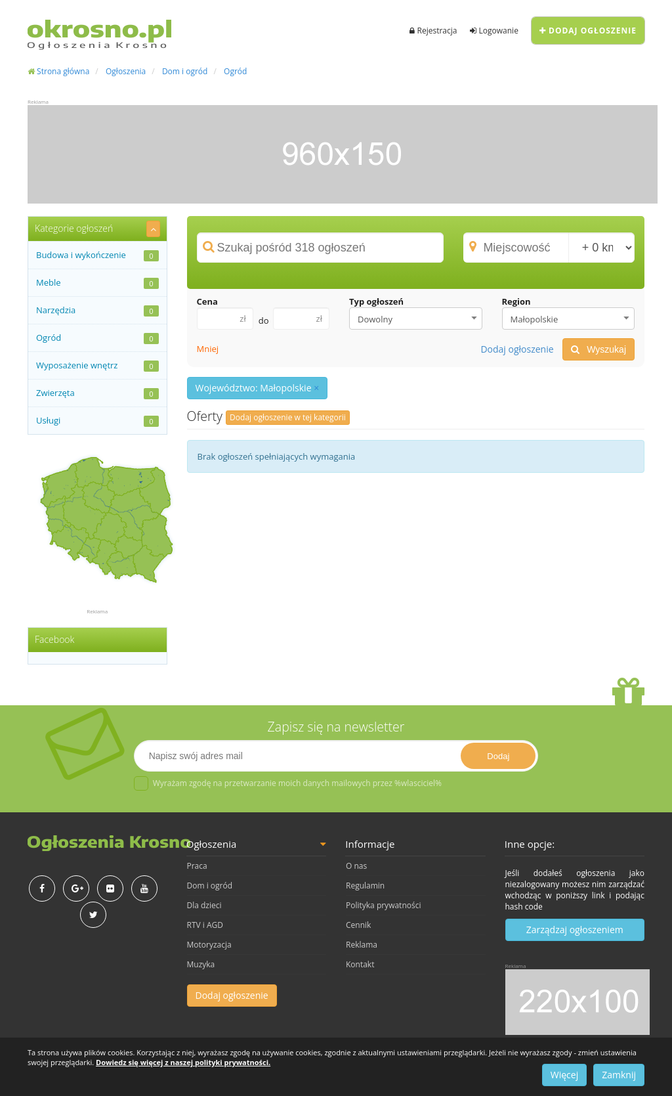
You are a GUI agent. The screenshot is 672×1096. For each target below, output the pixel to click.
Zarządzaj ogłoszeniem (574, 929)
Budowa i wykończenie (97, 255)
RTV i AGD (205, 925)
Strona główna (58, 71)
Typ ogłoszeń (376, 301)
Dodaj (498, 756)
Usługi (97, 420)
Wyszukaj (598, 349)
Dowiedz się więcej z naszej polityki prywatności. (183, 1062)
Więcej (564, 1074)
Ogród (235, 71)
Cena (207, 301)
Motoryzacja (209, 944)
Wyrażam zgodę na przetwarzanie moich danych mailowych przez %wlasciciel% (288, 783)
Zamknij (619, 1074)
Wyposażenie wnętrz (97, 365)
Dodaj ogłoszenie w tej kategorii (288, 417)
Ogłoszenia (126, 71)
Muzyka (201, 964)
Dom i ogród (185, 71)
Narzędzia (97, 310)
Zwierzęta (97, 393)
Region (516, 301)
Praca (197, 865)
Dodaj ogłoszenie (588, 30)
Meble (97, 282)
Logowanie (494, 30)
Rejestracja (433, 30)
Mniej (208, 349)
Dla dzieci (204, 905)
